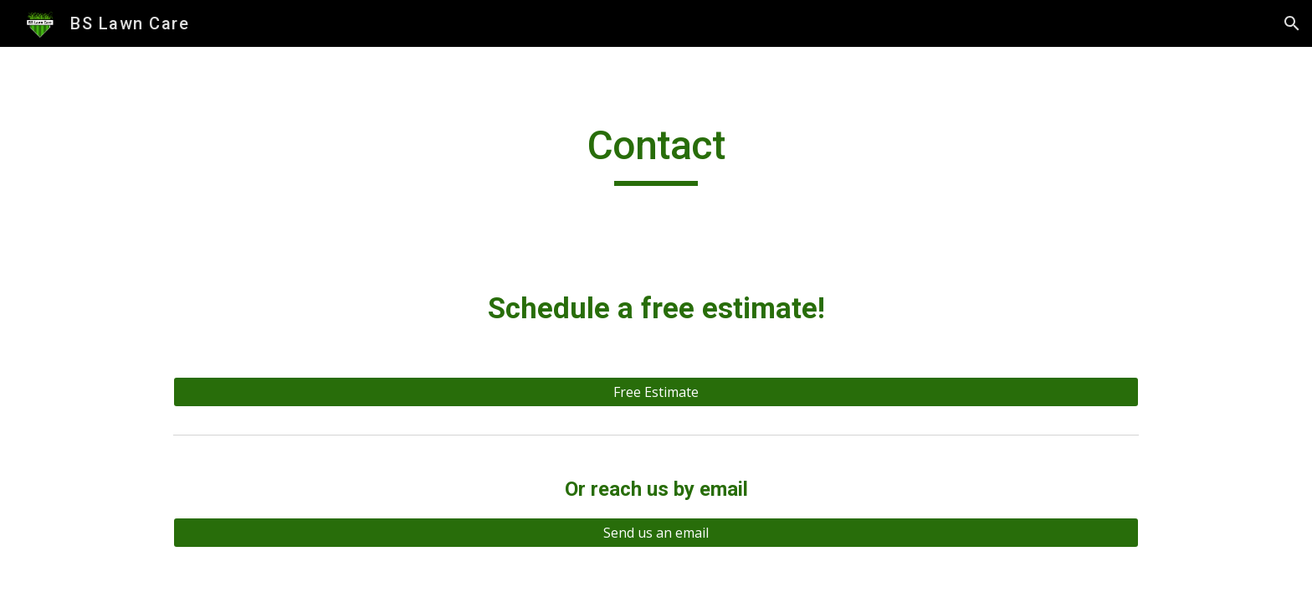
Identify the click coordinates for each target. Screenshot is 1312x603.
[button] (1292, 23)
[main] (656, 153)
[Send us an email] (656, 532)
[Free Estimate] (656, 392)
